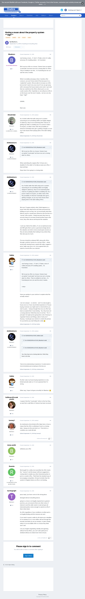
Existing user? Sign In (75, 10)
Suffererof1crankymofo (11, 398)
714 (11, 480)
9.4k (11, 129)
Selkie (11, 255)
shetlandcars (12, 143)
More (51, 15)
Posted (27, 54)
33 (11, 269)
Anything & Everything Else (29, 43)
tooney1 (12, 420)
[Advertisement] (28, 23)
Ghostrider (12, 115)
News (22, 15)
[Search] (69, 15)
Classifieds (30, 15)
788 (11, 413)
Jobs (37, 15)
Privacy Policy (42, 594)
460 (11, 157)
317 (11, 459)
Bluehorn (14, 42)
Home (6, 15)
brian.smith (11, 445)
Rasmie (11, 466)
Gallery (43, 15)
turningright (11, 491)
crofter (39, 537)
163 (11, 505)
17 (11, 68)
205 (11, 435)
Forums (14, 16)
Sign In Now (28, 555)
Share (8, 47)
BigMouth (45, 537)
